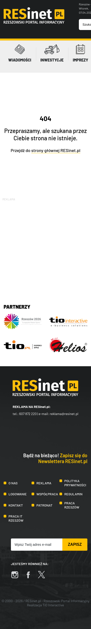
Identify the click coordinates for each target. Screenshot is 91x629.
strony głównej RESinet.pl (55, 150)
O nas (12, 483)
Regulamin (73, 494)
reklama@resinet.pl (64, 414)
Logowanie (17, 494)
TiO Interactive (53, 605)
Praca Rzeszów (71, 505)
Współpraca (47, 494)
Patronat (44, 505)
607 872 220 (28, 414)
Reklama (43, 483)
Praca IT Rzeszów (16, 518)
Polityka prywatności (75, 483)
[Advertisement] (45, 247)
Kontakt (15, 505)
